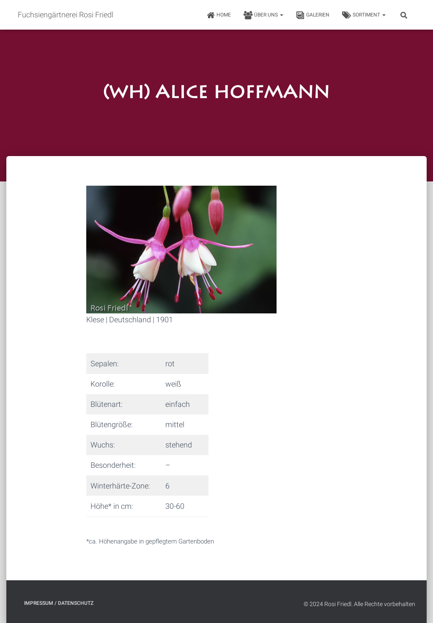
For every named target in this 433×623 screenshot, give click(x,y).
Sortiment (364, 15)
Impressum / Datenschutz (58, 603)
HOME (218, 15)
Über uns (263, 15)
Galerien (312, 15)
